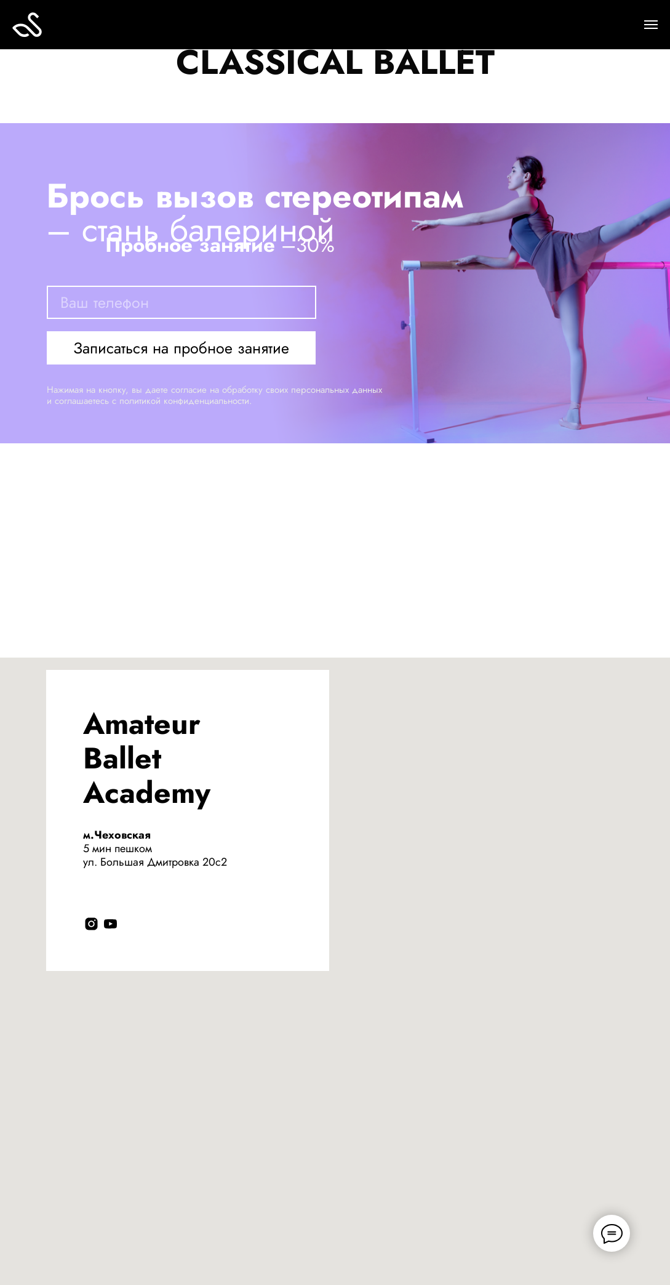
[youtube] (110, 924)
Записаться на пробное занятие (181, 348)
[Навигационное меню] (651, 24)
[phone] (181, 302)
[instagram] (91, 924)
